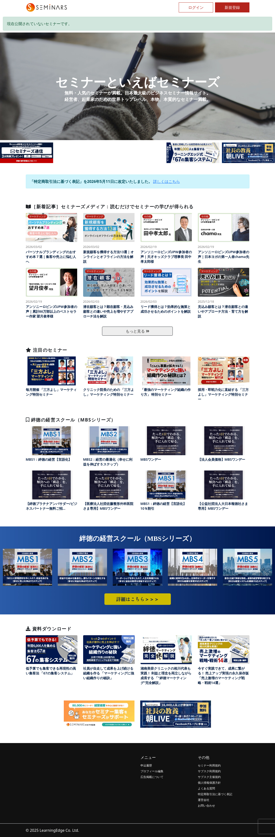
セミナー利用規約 (209, 765)
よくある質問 (206, 788)
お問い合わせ (206, 806)
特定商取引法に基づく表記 (215, 794)
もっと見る (137, 331)
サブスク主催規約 (209, 777)
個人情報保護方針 (209, 783)
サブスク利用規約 (209, 771)
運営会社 (203, 800)
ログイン (196, 7)
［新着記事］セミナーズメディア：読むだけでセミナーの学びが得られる (110, 206)
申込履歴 (146, 765)
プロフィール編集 (151, 771)
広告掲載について (151, 777)
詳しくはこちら (166, 181)
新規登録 (232, 7)
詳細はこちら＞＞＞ (137, 599)
